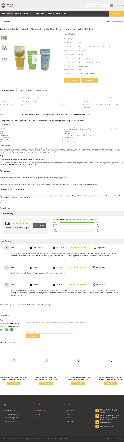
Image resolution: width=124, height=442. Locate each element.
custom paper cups (9, 305)
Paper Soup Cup (8, 421)
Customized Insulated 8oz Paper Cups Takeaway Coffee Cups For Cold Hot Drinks (110, 379)
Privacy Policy (111, 439)
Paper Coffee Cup (9, 411)
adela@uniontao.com (106, 426)
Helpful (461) (100, 285)
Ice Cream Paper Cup (10, 414)
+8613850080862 (15, 323)
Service (67, 418)
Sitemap (119, 439)
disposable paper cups (44, 305)
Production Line (39, 411)
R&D (36, 418)
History (67, 414)
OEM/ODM (38, 414)
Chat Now (116, 13)
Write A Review (39, 225)
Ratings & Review (41, 90)
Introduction (69, 411)
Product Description (25, 90)
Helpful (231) (100, 267)
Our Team (68, 421)
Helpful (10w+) (102, 248)
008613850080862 (13, 326)
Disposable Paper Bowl (10, 418)
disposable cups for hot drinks (26, 305)
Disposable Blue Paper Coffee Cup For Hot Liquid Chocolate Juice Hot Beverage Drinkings (13, 379)
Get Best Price (72, 80)
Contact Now (33, 336)
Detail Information (8, 90)
